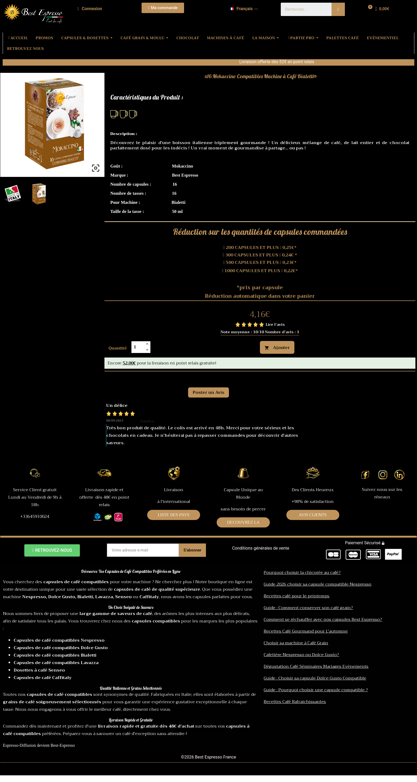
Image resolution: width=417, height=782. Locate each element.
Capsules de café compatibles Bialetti (55, 655)
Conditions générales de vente (260, 548)
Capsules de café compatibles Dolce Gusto (61, 648)
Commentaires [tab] (127, 377)
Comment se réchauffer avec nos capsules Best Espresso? (323, 619)
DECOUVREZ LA (243, 522)
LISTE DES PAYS (173, 515)
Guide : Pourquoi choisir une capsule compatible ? (316, 690)
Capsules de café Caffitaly (43, 677)
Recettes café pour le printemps (296, 596)
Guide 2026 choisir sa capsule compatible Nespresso (317, 584)
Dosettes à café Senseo (39, 670)
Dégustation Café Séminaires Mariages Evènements (316, 666)
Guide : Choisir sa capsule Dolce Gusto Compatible (315, 678)
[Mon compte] (89, 9)
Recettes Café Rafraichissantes (295, 701)
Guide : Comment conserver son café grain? (308, 608)
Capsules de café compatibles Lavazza (56, 662)
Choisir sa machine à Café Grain (296, 643)
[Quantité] (137, 347)
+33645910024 (34, 516)
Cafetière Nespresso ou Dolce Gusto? (301, 654)
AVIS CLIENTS (313, 515)
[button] (163, 8)
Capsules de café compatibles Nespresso (59, 640)
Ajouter (277, 347)
